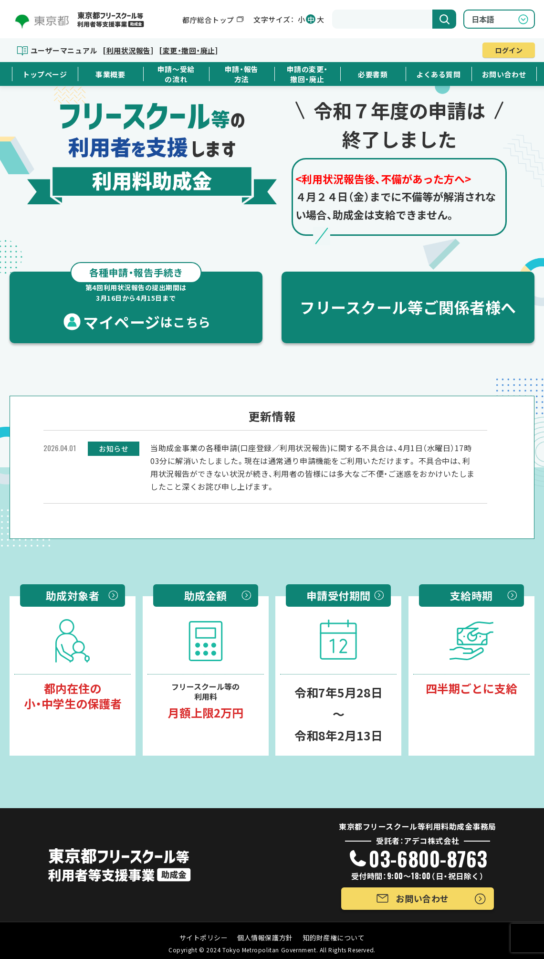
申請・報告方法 (242, 74)
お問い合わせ (504, 74)
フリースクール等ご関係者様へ (408, 307)
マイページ (136, 302)
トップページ (44, 74)
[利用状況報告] (128, 50)
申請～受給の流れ (176, 74)
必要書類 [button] (372, 74)
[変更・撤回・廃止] (188, 50)
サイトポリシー (203, 937)
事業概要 (110, 74)
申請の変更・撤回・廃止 (307, 74)
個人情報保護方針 (265, 937)
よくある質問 (438, 74)
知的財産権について (334, 937)
